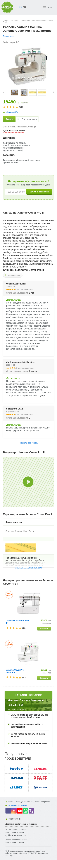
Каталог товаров (28, 695)
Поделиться (8, 36)
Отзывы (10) (12, 112)
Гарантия (8, 155)
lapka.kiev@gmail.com (18, 805)
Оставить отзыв (14, 275)
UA (20, 7)
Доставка (8, 138)
